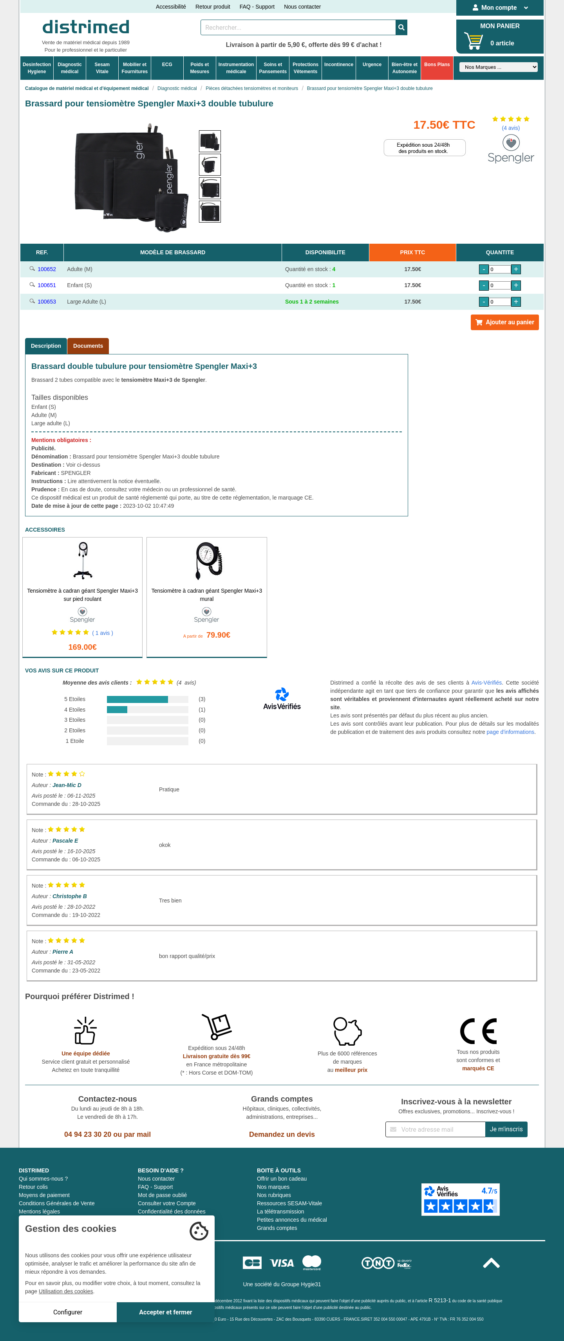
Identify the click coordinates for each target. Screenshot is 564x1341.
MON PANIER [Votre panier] (500, 26)
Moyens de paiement (44, 1195)
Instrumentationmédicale (236, 68)
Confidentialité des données (172, 1211)
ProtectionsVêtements (305, 68)
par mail (137, 1134)
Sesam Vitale (102, 68)
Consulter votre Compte (167, 1203)
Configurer (67, 1312)
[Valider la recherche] (401, 27)
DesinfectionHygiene (37, 68)
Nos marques (273, 1187)
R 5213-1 (439, 1300)
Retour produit (212, 7)
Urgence (372, 64)
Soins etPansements (273, 68)
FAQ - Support (257, 7)
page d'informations (511, 732)
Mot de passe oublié (162, 1195)
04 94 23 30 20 (87, 1134)
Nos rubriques (274, 1195)
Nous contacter (302, 7)
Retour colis (33, 1187)
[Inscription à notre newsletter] (435, 1129)
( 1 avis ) (102, 633)
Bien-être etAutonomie (405, 68)
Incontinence (338, 64)
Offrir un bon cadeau (282, 1179)
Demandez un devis (282, 1134)
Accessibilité (171, 7)
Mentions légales (39, 1211)
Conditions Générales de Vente (57, 1203)
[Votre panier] (473, 41)
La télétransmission (280, 1211)
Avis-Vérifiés (487, 682)
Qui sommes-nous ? (43, 1179)
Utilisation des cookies (66, 1291)
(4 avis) (511, 128)
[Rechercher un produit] (298, 27)
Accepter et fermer (165, 1312)
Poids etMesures (199, 68)
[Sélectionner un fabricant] (498, 67)
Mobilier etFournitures (135, 68)
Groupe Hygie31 (301, 1284)
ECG (167, 64)
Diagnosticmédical (69, 68)
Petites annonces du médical (292, 1220)
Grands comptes (277, 1228)
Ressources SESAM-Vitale (289, 1203)
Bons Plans (437, 64)
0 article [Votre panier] (502, 43)
